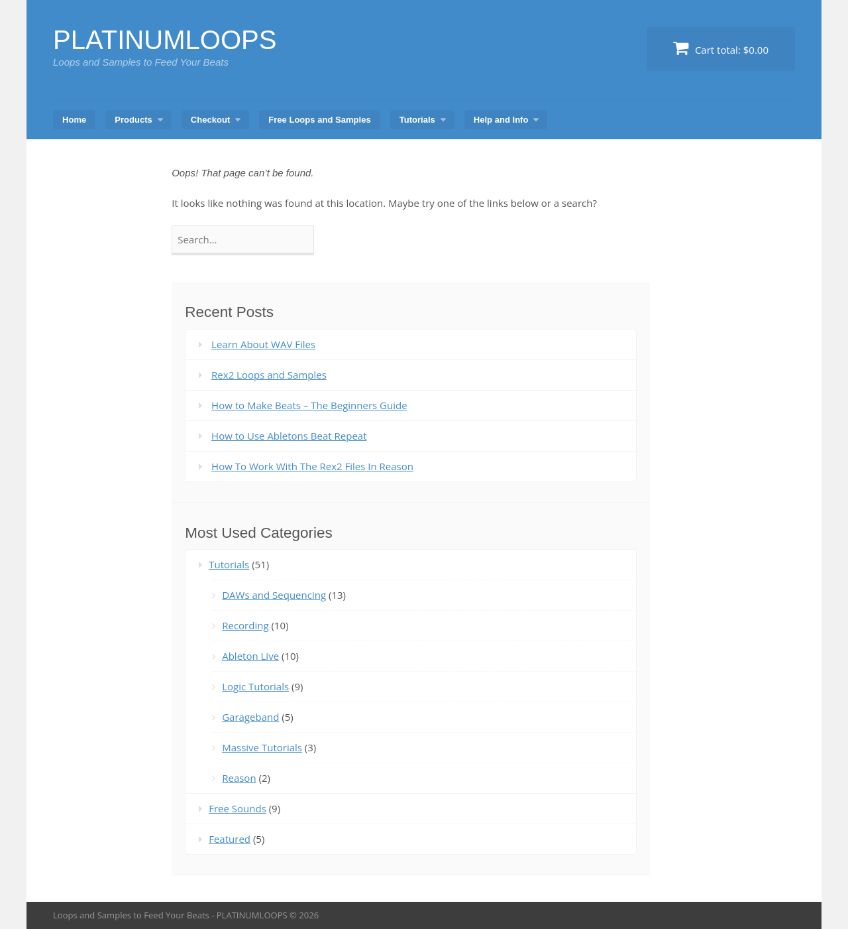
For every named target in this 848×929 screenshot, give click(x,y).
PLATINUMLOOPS (165, 39)
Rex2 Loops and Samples (269, 374)
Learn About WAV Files (263, 344)
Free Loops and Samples (319, 120)
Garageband (250, 716)
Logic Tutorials (255, 686)
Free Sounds (237, 808)
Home (74, 120)
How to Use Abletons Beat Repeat (288, 435)
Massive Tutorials (262, 747)
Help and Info (501, 120)
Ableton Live (250, 655)
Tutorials (417, 120)
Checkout (210, 120)
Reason (239, 777)
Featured (229, 838)
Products (133, 120)
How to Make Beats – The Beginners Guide (309, 405)
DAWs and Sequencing (274, 594)
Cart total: (720, 48)
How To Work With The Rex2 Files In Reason (312, 466)
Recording (245, 625)
